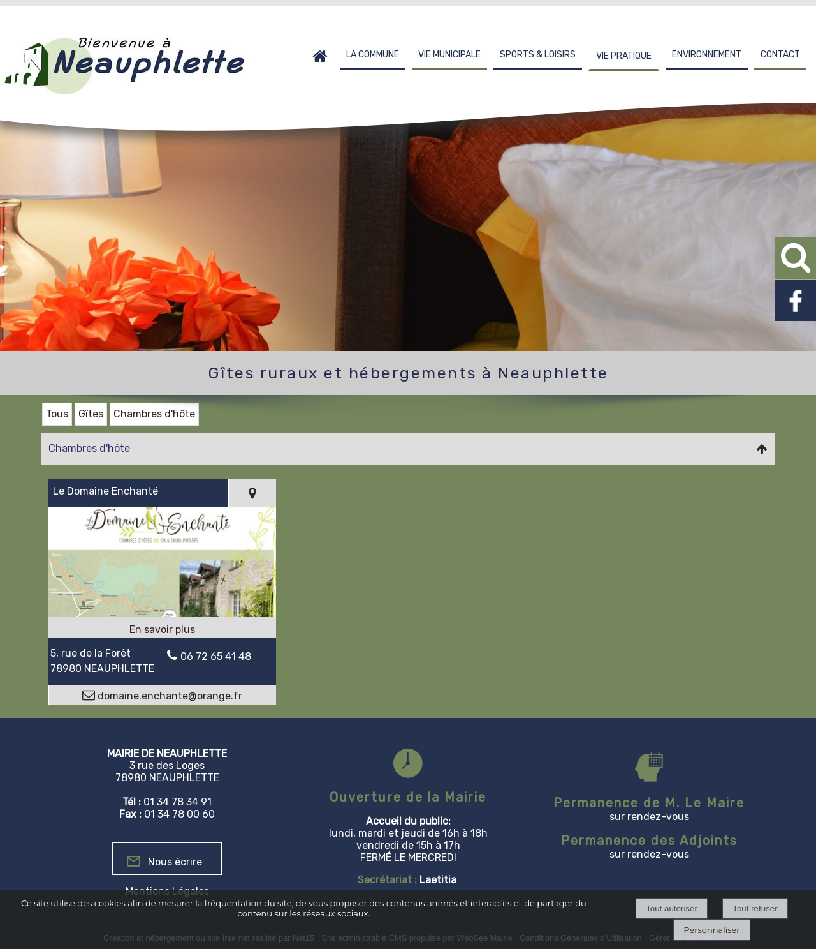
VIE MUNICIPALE (449, 54)
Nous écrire (175, 862)
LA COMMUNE (372, 54)
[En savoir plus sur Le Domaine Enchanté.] (162, 630)
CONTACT (780, 54)
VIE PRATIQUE (624, 55)
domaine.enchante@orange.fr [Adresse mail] (168, 696)
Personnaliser (711, 930)
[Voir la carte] (252, 493)
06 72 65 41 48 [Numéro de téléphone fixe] (215, 656)
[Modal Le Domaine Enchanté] (162, 614)
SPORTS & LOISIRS (538, 54)
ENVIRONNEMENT (706, 54)
